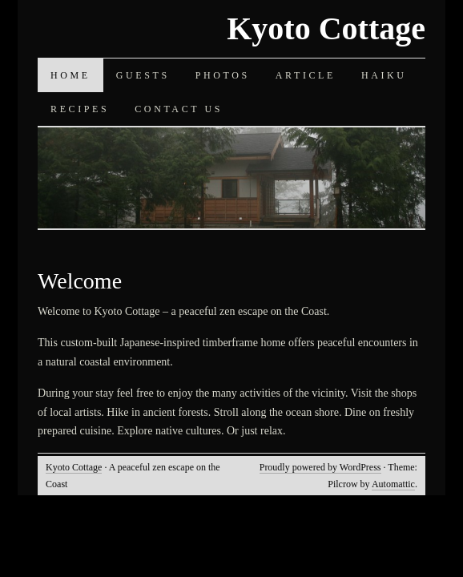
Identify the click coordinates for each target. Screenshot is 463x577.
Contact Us (179, 109)
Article (306, 75)
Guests (143, 75)
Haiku (384, 75)
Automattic (393, 484)
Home (70, 75)
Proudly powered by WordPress (320, 467)
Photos (222, 75)
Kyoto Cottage (326, 28)
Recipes (79, 109)
